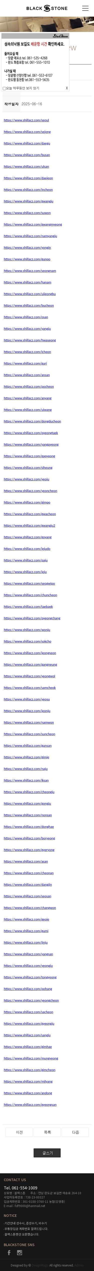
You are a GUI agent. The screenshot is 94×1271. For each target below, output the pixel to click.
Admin (78, 1265)
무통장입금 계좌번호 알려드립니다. (26, 1228)
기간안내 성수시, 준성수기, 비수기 (26, 1223)
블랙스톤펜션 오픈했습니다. (22, 1234)
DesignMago (40, 1265)
